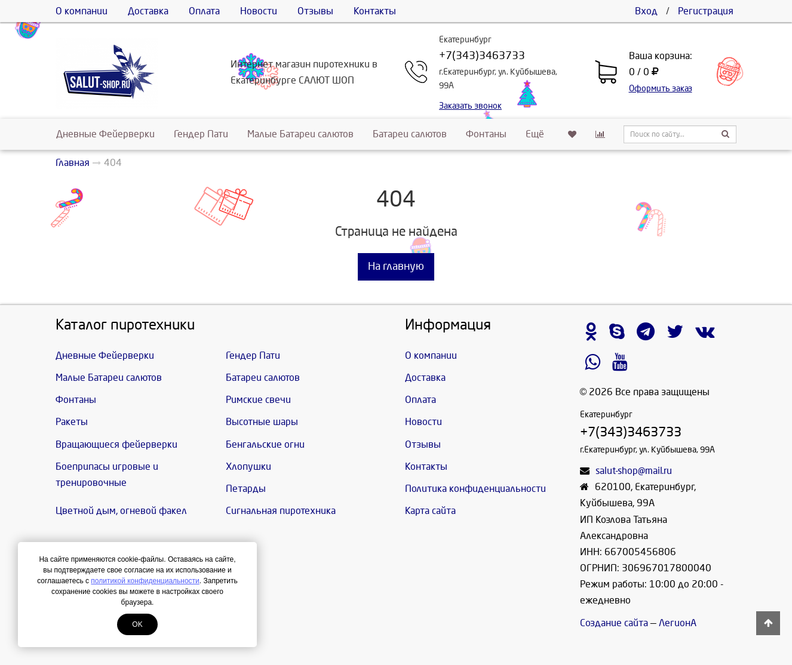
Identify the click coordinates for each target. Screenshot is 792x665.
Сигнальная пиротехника (281, 511)
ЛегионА (677, 623)
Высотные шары (262, 422)
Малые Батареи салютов (300, 134)
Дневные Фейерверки (105, 134)
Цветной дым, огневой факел (121, 511)
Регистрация (705, 11)
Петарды (246, 489)
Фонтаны (486, 134)
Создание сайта (614, 623)
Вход (646, 11)
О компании (82, 11)
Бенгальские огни (265, 444)
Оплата (204, 11)
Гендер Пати (201, 134)
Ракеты (72, 422)
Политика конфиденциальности (475, 489)
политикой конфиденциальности (145, 581)
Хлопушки (248, 466)
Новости (258, 11)
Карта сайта (430, 511)
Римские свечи (258, 400)
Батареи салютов (410, 134)
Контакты (375, 11)
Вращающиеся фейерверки (116, 444)
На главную (396, 266)
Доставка (148, 11)
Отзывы (315, 11)
